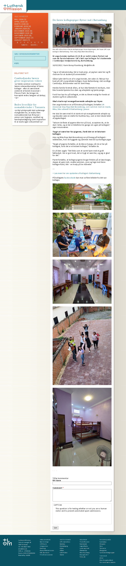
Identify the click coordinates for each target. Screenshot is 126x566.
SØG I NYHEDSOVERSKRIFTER (27, 54)
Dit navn (57, 480)
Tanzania (103, 548)
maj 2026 (18, 19)
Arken (62, 548)
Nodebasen (83, 550)
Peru (101, 546)
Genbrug (43, 548)
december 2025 (21, 31)
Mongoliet (103, 550)
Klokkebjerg (64, 546)
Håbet (62, 550)
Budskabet (83, 544)
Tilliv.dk (82, 557)
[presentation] (77, 517)
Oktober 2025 (21, 35)
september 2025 (22, 37)
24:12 (101, 558)
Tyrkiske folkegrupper (107, 553)
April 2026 (19, 21)
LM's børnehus (65, 542)
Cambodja (103, 542)
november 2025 (22, 33)
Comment (58, 488)
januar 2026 (20, 28)
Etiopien (102, 544)
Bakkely (62, 544)
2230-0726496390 (29, 553)
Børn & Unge (44, 542)
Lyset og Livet (84, 548)
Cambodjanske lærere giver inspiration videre (28, 79)
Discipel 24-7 (84, 555)
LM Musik (43, 544)
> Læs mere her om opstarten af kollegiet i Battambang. (77, 173)
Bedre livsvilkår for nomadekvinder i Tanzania (29, 106)
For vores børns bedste (107, 562)
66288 (28, 555)
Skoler (62, 555)
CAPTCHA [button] (58, 505)
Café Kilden (63, 553)
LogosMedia (84, 546)
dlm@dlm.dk (22, 549)
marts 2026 (20, 24)
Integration (44, 546)
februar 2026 (21, 26)
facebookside (70, 178)
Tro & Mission (84, 542)
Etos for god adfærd (106, 560)
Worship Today (85, 553)
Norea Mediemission (47, 550)
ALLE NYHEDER (21, 16)
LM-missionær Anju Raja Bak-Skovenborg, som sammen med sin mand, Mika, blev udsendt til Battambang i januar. (82, 106)
